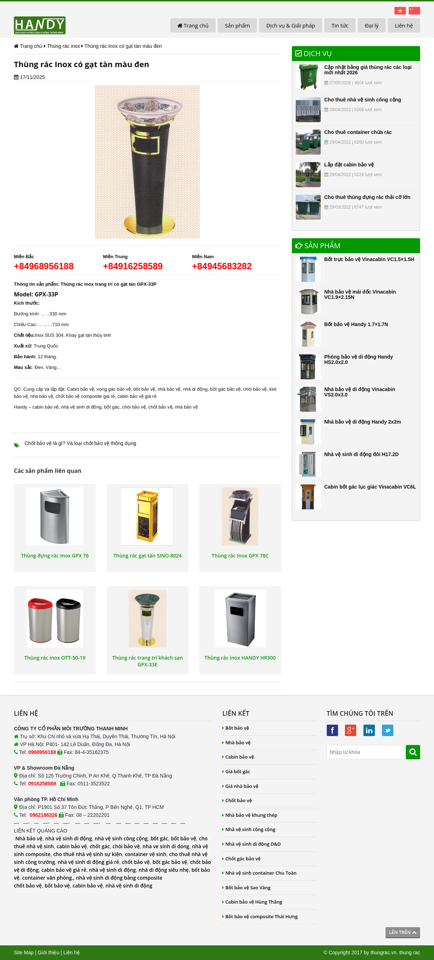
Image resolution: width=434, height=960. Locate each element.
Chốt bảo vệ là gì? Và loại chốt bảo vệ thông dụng (80, 443)
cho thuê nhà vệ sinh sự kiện (87, 854)
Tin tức (339, 25)
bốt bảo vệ (183, 838)
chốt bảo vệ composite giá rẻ (85, 396)
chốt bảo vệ (160, 407)
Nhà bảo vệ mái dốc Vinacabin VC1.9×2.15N (360, 294)
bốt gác (111, 407)
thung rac (409, 952)
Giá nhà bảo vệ (240, 786)
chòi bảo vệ (255, 389)
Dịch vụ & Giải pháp (290, 25)
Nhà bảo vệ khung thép (249, 815)
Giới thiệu (49, 952)
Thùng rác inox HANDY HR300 (240, 658)
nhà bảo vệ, (170, 389)
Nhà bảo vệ (28, 838)
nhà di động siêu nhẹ (164, 869)
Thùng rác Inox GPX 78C (240, 555)
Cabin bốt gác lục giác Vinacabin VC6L (370, 487)
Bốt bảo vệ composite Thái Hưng (260, 916)
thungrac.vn (384, 952)
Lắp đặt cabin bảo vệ (349, 165)
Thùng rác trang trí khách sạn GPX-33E (147, 661)
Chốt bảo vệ (237, 800)
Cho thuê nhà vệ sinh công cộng (362, 99)
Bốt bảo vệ (235, 728)
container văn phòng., (49, 877)
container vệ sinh (145, 854)
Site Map (23, 952)
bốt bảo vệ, (144, 389)
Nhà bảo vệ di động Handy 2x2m (362, 422)
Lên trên (403, 932)
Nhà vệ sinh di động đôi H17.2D (361, 454)
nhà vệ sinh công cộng (121, 838)
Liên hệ (404, 25)
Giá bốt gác (236, 771)
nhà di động (195, 389)
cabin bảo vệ (45, 407)
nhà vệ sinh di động (81, 407)
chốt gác (100, 846)
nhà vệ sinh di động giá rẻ (88, 862)
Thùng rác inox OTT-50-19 (54, 658)
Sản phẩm (237, 25)
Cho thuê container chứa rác (358, 132)
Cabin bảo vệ (80, 389)
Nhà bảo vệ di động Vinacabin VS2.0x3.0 (359, 392)
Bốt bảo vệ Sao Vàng (246, 887)
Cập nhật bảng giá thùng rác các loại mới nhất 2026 (368, 69)
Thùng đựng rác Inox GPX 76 (55, 555)
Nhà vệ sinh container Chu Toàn (259, 873)
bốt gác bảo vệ (225, 389)
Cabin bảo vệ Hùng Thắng (252, 902)
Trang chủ (192, 25)
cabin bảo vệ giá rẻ (136, 396)
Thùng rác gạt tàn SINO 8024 (147, 555)
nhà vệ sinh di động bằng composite (119, 877)
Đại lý (371, 25)
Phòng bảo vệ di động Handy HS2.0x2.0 (358, 359)
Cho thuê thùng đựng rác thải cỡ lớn (367, 197)
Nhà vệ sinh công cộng (248, 829)
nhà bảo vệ (41, 396)
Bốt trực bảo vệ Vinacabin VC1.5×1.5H (369, 259)
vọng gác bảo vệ (114, 389)
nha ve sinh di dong (166, 846)
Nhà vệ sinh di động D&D (251, 844)
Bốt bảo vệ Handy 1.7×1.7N (356, 324)
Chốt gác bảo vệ (241, 858)
